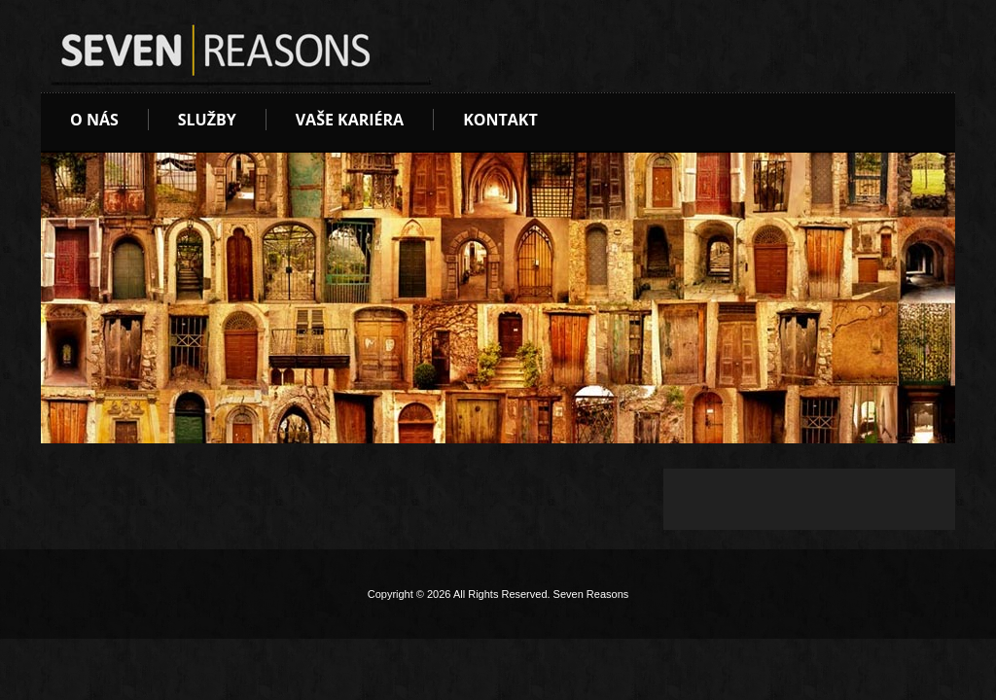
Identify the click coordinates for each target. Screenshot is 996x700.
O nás (94, 119)
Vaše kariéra (350, 119)
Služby (207, 119)
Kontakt (500, 119)
